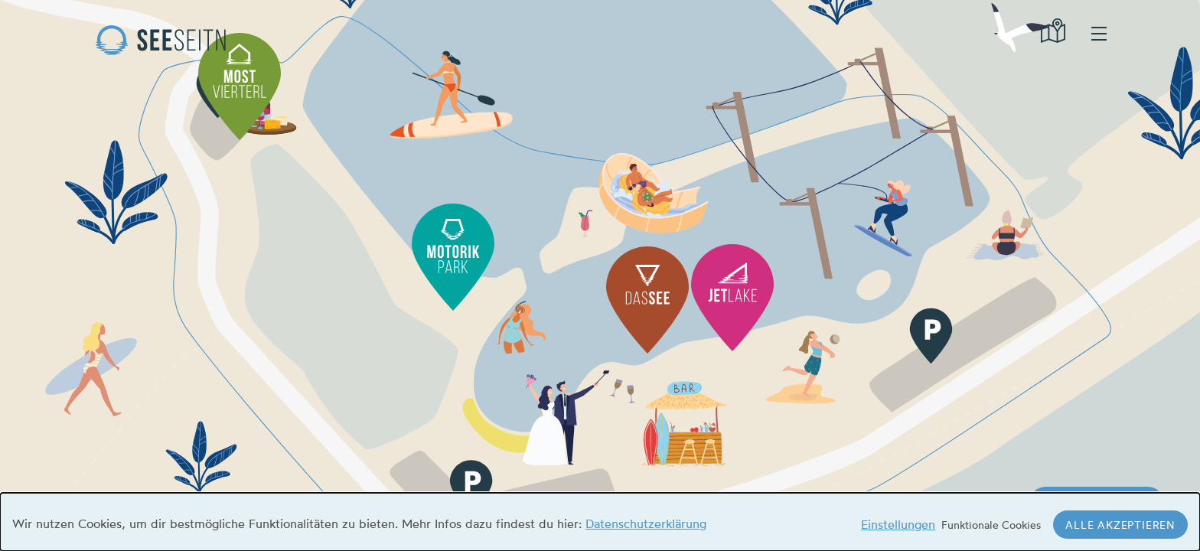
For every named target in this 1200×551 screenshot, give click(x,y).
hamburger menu (1099, 33)
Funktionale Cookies (991, 524)
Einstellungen (898, 524)
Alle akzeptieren (1120, 524)
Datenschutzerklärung (645, 523)
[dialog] (600, 522)
